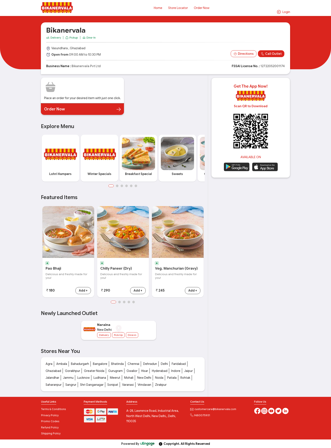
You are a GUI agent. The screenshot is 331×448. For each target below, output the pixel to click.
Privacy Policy (50, 415)
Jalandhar (52, 378)
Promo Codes (50, 421)
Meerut (115, 378)
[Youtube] (271, 410)
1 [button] (111, 186)
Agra (49, 364)
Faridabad (179, 364)
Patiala (172, 378)
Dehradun (150, 364)
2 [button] (117, 186)
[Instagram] (264, 410)
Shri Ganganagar (92, 385)
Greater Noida (94, 371)
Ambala (61, 364)
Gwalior (132, 371)
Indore (175, 371)
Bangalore (100, 364)
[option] (60, 158)
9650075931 (200, 415)
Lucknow (83, 378)
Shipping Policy (50, 433)
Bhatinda (117, 364)
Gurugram (115, 371)
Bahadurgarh (80, 364)
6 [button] (136, 186)
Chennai (133, 364)
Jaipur (188, 371)
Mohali (128, 378)
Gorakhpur (72, 371)
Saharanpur (54, 385)
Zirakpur (161, 385)
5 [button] (131, 186)
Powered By (138, 444)
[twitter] (278, 410)
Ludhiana (100, 378)
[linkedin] (285, 410)
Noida (159, 378)
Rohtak (185, 378)
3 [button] (122, 186)
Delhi (164, 364)
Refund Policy (50, 427)
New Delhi (144, 378)
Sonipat (112, 385)
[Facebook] (257, 410)
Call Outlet (271, 54)
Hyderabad (159, 371)
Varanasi (128, 385)
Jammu (68, 378)
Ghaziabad (53, 371)
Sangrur (70, 385)
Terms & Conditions (53, 409)
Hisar (144, 371)
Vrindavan (144, 385)
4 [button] (126, 186)
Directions (243, 54)
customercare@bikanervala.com (213, 409)
